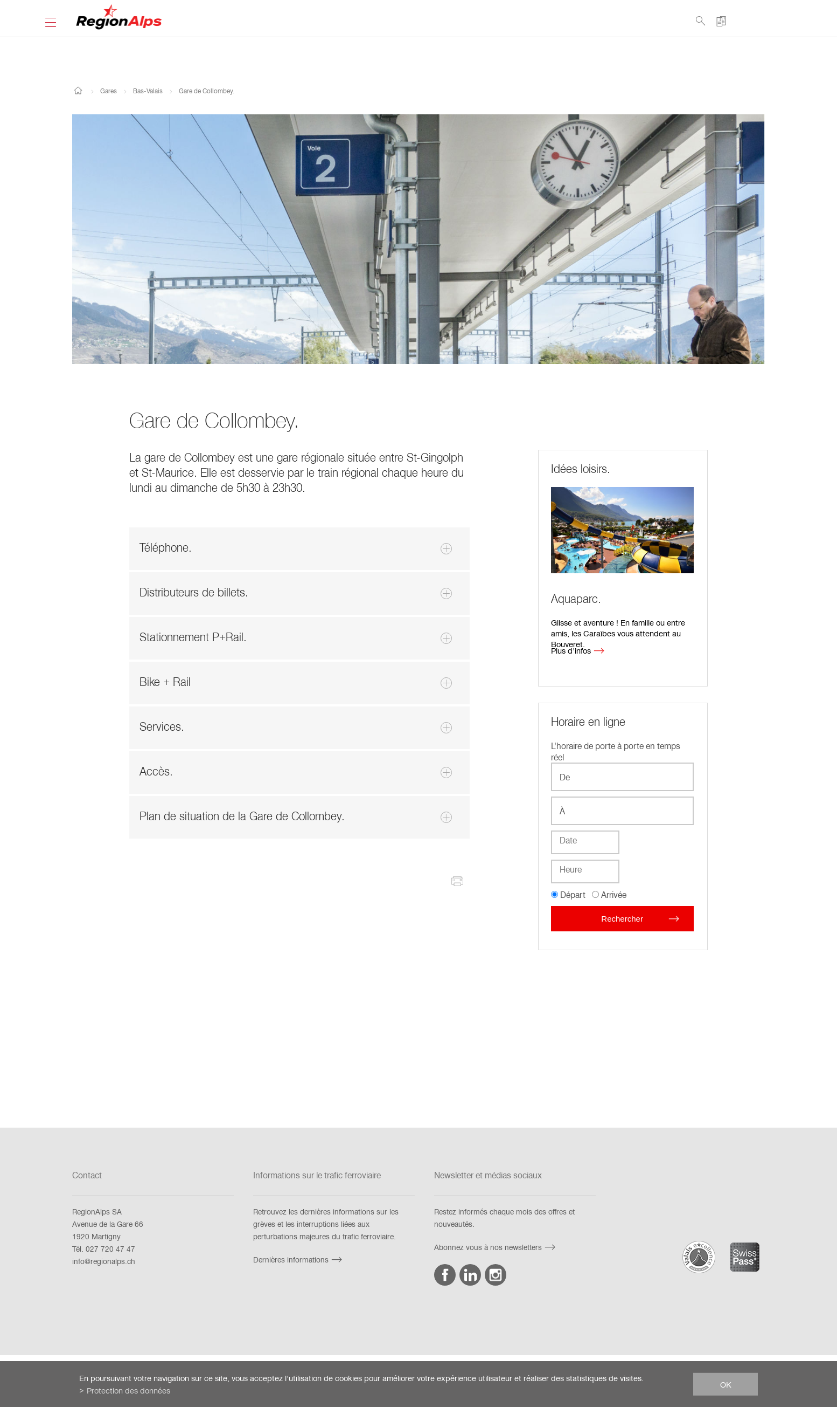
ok (725, 1383)
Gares (108, 90)
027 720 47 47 (110, 1249)
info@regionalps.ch (103, 1261)
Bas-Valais (148, 90)
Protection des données (128, 1390)
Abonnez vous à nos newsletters (496, 1247)
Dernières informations (299, 1259)
